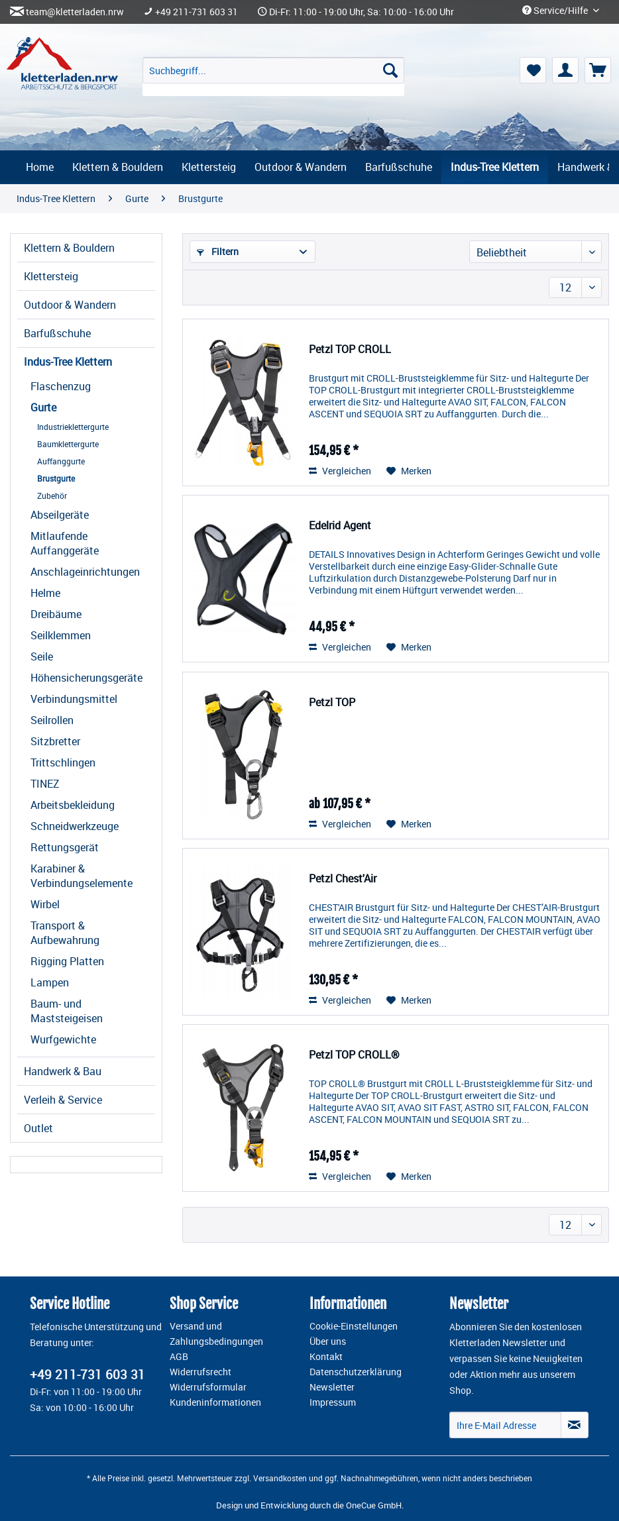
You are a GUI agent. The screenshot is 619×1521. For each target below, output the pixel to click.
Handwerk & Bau (62, 1071)
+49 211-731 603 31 (196, 12)
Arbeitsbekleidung (72, 805)
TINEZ (45, 783)
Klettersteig (51, 276)
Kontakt (326, 1357)
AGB (179, 1357)
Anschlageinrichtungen (85, 571)
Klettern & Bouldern (69, 247)
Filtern (218, 251)
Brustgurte (56, 478)
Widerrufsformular (208, 1387)
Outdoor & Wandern (70, 304)
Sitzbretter (55, 741)
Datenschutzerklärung (356, 1372)
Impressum (333, 1402)
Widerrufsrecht (200, 1372)
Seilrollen (52, 720)
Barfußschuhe (57, 333)
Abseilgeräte (59, 514)
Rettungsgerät (64, 847)
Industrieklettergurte (73, 426)
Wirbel (45, 904)
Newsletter (332, 1387)
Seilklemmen (60, 635)
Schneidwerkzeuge (74, 826)
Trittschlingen (62, 762)
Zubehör (52, 495)
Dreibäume (56, 614)
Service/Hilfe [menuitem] (556, 11)
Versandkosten (280, 1478)
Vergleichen (340, 470)
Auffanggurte (61, 461)
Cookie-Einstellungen (354, 1326)
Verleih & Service (63, 1099)
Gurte (43, 407)
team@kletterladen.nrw (75, 12)
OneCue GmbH (374, 1505)
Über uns (328, 1341)
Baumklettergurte (68, 444)
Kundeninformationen (215, 1402)
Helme (45, 593)
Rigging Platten (67, 961)
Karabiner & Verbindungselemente (81, 875)
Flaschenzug (60, 386)
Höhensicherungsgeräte (86, 677)
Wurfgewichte (63, 1039)
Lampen (49, 982)
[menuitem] (273, 76)
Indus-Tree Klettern (68, 361)
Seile (41, 656)
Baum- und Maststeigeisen (66, 1010)
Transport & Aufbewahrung (64, 932)
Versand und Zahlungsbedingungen (216, 1333)
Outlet (38, 1128)
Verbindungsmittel (73, 699)
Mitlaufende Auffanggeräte (64, 543)
